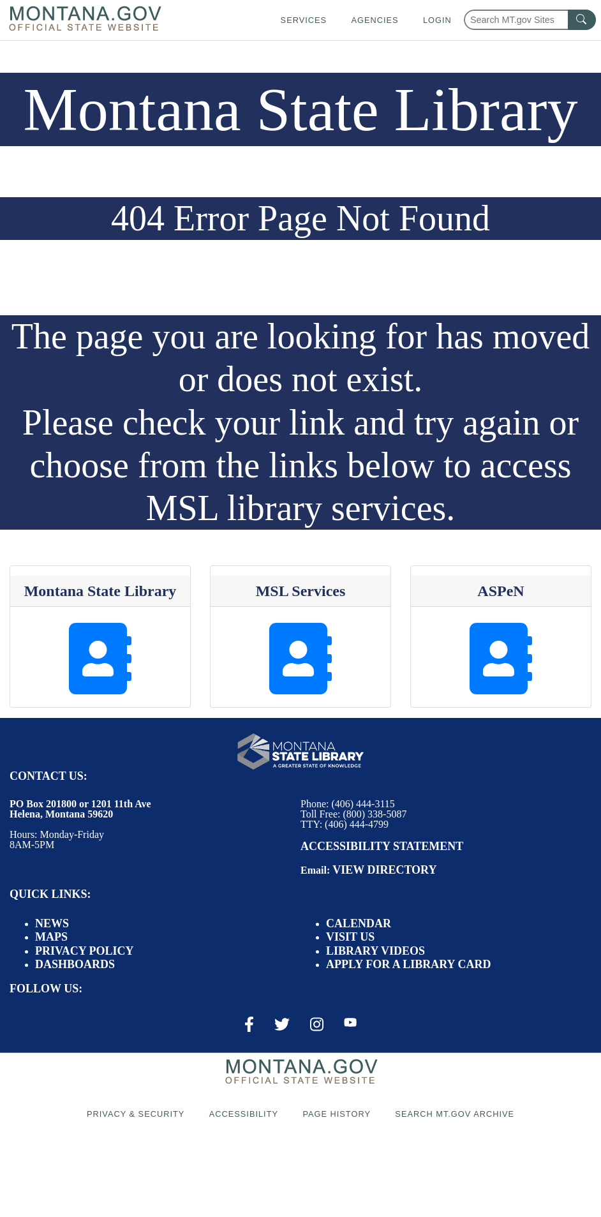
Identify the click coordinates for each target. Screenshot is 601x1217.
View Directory (384, 869)
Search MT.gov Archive (454, 1114)
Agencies (374, 20)
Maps (51, 936)
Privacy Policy (84, 950)
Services (304, 20)
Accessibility (243, 1114)
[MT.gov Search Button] (582, 20)
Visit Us (350, 936)
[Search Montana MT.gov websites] (530, 20)
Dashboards (75, 964)
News (52, 923)
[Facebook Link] (249, 1024)
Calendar (358, 923)
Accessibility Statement (381, 846)
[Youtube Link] (350, 1024)
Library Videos (375, 950)
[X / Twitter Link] (282, 1024)
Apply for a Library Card (408, 964)
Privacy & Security (135, 1114)
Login (437, 20)
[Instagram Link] (317, 1024)
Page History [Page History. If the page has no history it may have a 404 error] (336, 1114)
